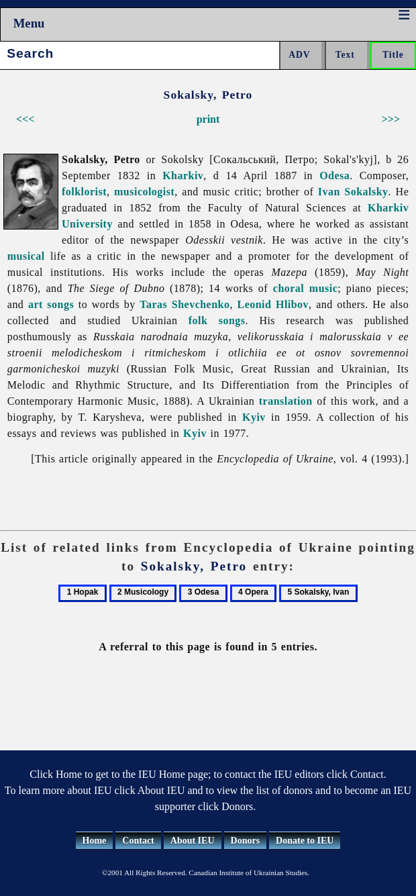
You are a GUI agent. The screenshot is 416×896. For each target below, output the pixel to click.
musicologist (144, 191)
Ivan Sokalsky (353, 191)
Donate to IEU (304, 841)
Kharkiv (182, 175)
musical (26, 256)
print (208, 119)
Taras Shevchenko (184, 304)
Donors (245, 841)
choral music (305, 288)
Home (95, 841)
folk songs (217, 320)
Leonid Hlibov (273, 304)
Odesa (334, 175)
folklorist (84, 191)
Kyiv (254, 417)
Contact (138, 841)
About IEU (192, 841)
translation (286, 401)
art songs (51, 304)
